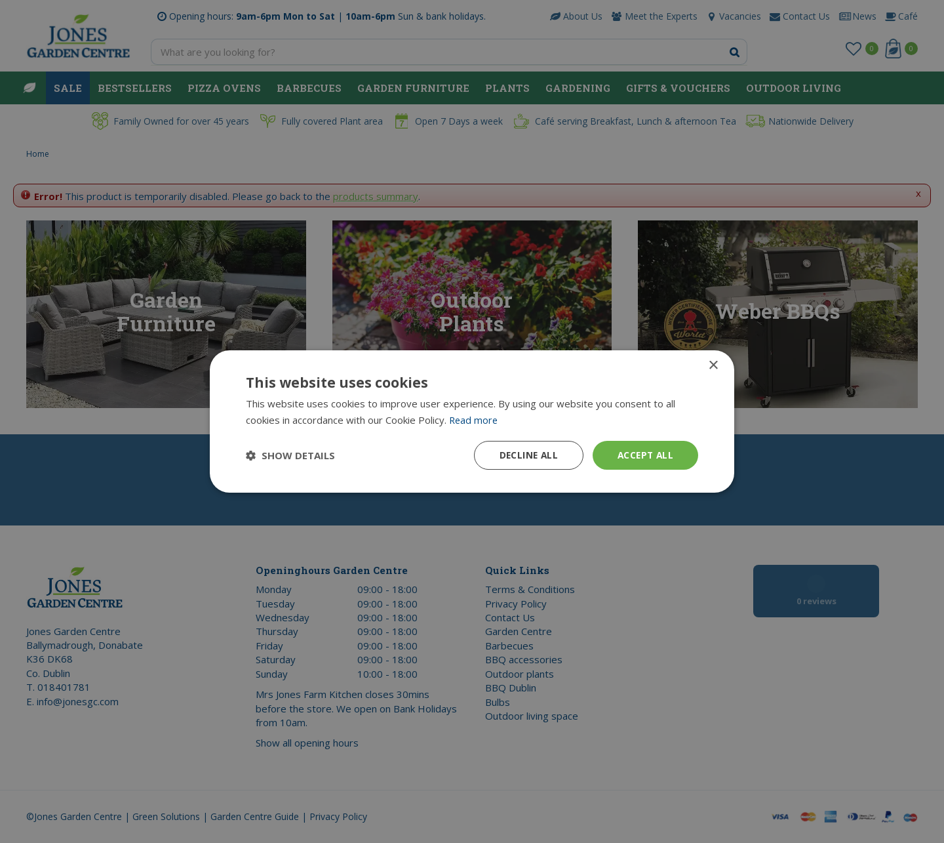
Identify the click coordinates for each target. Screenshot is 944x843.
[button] (290, 455)
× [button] (713, 365)
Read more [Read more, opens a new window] (474, 419)
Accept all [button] (644, 455)
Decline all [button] (525, 455)
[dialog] (472, 421)
